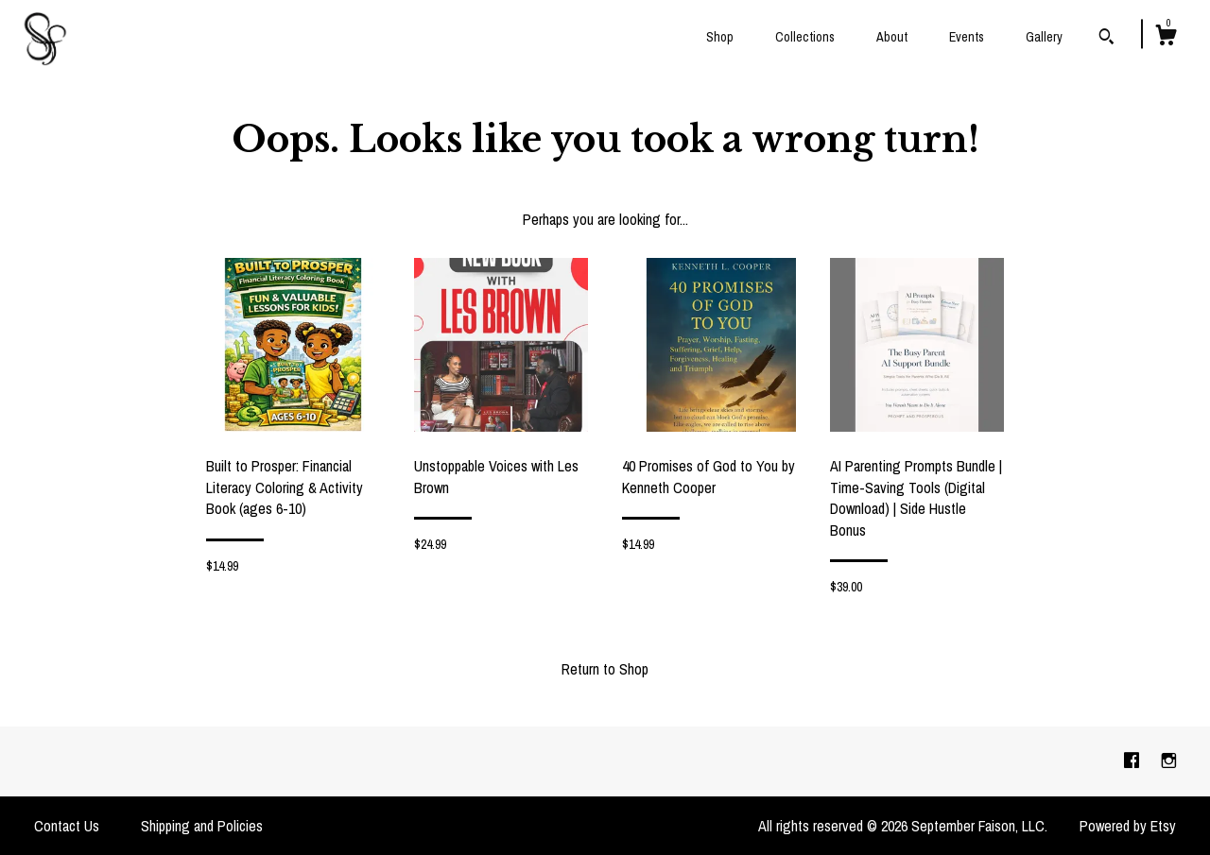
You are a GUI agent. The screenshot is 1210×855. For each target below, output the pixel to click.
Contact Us (66, 825)
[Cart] (1165, 38)
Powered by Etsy (1128, 825)
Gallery (1044, 36)
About (892, 36)
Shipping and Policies (202, 825)
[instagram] (1169, 760)
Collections (805, 36)
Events (966, 36)
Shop (720, 36)
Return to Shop (605, 668)
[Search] (1106, 38)
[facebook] (1133, 760)
